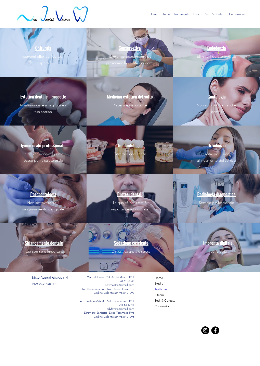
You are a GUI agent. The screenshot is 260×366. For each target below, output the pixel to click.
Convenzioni (163, 306)
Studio (159, 283)
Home (159, 278)
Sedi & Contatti (165, 300)
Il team (159, 295)
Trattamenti (162, 289)
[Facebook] (215, 330)
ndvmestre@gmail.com (119, 285)
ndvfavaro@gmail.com (120, 309)
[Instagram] (205, 330)
